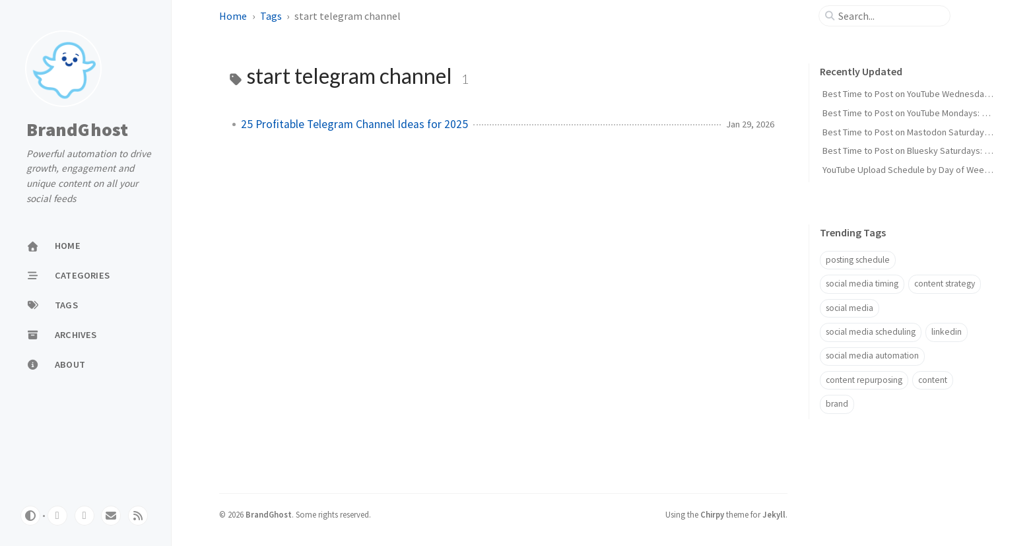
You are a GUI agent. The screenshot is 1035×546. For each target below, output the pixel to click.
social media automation (872, 355)
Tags (271, 15)
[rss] (138, 515)
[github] (57, 515)
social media (849, 308)
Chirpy (712, 514)
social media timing (862, 283)
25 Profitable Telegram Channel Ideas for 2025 (354, 124)
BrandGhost (77, 130)
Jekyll (773, 514)
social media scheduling (871, 331)
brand (837, 403)
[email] (111, 515)
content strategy (944, 283)
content (932, 380)
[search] (890, 16)
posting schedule (858, 259)
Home (233, 15)
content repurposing (864, 380)
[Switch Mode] (30, 515)
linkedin (946, 331)
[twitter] (84, 515)
